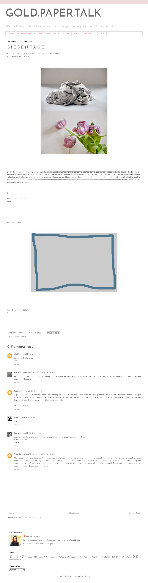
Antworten (18, 364)
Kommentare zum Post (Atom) (30, 518)
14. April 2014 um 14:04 (32, 391)
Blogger (87, 576)
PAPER (66, 34)
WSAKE (16, 354)
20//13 (10, 34)
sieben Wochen (37, 53)
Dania (16, 433)
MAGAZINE (44, 34)
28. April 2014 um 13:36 (43, 454)
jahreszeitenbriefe (22, 373)
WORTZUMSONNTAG (15, 560)
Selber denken (89, 34)
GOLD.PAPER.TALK (53, 13)
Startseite (74, 513)
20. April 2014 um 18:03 (30, 433)
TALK (102, 34)
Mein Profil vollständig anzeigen (38, 544)
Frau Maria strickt (22, 454)
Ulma (26, 56)
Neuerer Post (13, 513)
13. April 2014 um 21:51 (30, 354)
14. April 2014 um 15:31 (29, 417)
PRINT (77, 34)
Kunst (52, 557)
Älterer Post (134, 513)
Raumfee (17, 391)
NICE (56, 34)
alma (16, 417)
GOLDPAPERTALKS (26, 34)
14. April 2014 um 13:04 (43, 373)
